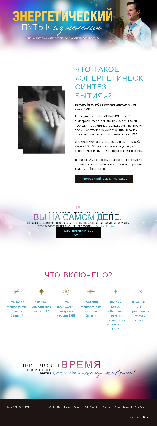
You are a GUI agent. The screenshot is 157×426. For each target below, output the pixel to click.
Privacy (77, 407)
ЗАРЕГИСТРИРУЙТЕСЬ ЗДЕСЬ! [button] (78, 233)
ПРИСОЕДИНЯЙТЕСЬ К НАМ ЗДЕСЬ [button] (104, 179)
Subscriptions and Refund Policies (131, 407)
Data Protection (92, 407)
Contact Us (54, 407)
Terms (67, 407)
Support (107, 407)
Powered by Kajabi (139, 417)
